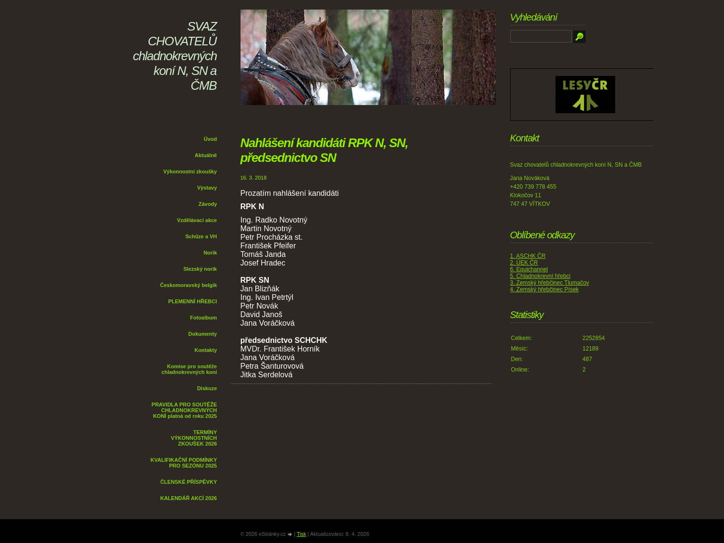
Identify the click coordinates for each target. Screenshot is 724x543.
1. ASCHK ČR (528, 256)
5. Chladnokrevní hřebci (540, 276)
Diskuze (207, 388)
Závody (208, 204)
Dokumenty (203, 334)
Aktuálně (206, 155)
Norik (210, 253)
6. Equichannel (529, 269)
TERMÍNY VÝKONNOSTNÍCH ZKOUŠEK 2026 (194, 438)
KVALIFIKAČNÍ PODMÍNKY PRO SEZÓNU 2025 (183, 462)
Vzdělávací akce (197, 220)
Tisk (301, 534)
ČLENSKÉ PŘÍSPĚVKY (188, 482)
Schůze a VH (201, 236)
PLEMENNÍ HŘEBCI (192, 301)
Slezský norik (200, 269)
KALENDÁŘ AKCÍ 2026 (188, 498)
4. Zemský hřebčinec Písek (544, 289)
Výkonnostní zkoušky (190, 171)
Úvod (210, 139)
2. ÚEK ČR (524, 262)
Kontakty (205, 350)
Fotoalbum (203, 317)
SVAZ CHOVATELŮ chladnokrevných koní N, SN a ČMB (175, 56)
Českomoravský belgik (188, 285)
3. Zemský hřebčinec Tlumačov (549, 282)
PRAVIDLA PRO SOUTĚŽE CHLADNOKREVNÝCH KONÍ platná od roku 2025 (184, 410)
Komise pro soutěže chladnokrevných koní (189, 369)
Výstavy (207, 188)
